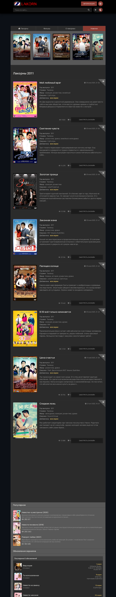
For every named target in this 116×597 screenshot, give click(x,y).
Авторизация (88, 4)
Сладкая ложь (48, 408)
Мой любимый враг (51, 80)
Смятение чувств (50, 127)
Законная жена (49, 221)
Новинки (94, 28)
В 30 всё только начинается (56, 315)
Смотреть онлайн (25, 118)
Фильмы (46, 28)
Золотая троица (49, 174)
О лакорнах (70, 28)
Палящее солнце (49, 268)
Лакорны (23, 28)
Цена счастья (48, 361)
